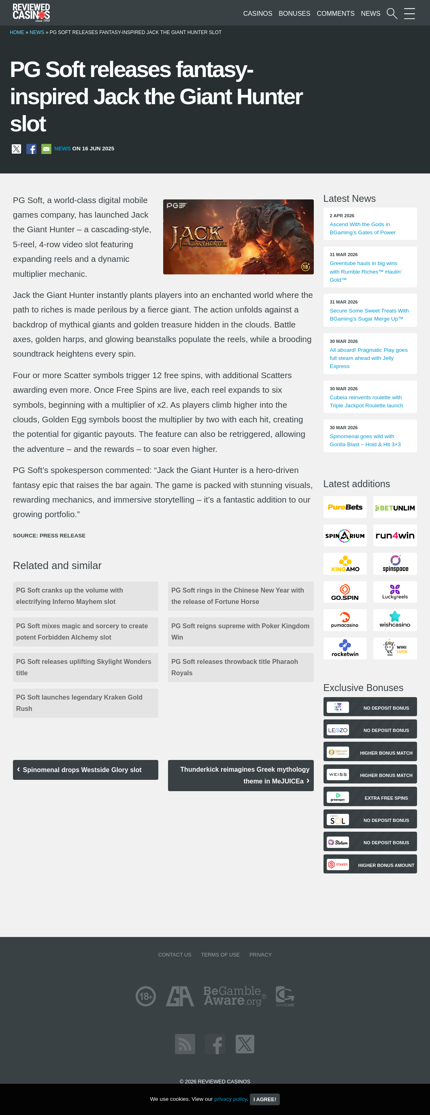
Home (17, 32)
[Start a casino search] (392, 13)
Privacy (260, 955)
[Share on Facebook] (31, 149)
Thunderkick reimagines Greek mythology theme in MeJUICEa (244, 775)
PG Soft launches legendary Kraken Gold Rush (79, 703)
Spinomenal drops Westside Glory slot (82, 769)
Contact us (175, 955)
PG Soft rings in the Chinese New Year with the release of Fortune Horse (237, 596)
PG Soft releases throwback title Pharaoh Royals (234, 667)
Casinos (257, 13)
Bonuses (294, 13)
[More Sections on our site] (409, 13)
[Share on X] (16, 149)
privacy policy (230, 1099)
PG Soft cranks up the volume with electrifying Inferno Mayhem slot (69, 596)
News (371, 13)
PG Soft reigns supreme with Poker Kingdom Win (240, 632)
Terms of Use (220, 955)
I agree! (264, 1099)
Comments (335, 13)
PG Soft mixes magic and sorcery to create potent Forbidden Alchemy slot (82, 632)
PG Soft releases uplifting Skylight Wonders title (83, 667)
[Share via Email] (46, 149)
